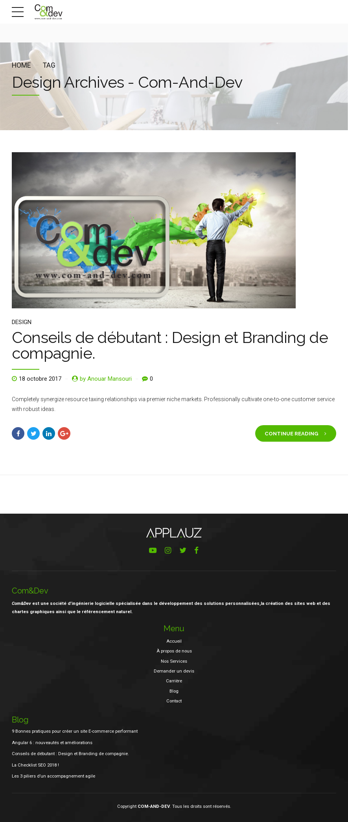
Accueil (174, 641)
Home (21, 65)
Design (21, 322)
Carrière (174, 681)
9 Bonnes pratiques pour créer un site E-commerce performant (75, 731)
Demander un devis (174, 671)
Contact (174, 701)
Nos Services (174, 661)
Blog (174, 691)
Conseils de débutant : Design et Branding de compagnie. (170, 345)
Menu (174, 628)
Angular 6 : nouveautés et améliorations (52, 742)
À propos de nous (174, 651)
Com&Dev (30, 590)
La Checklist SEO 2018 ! (35, 765)
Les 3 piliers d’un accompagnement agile (53, 776)
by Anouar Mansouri (106, 378)
